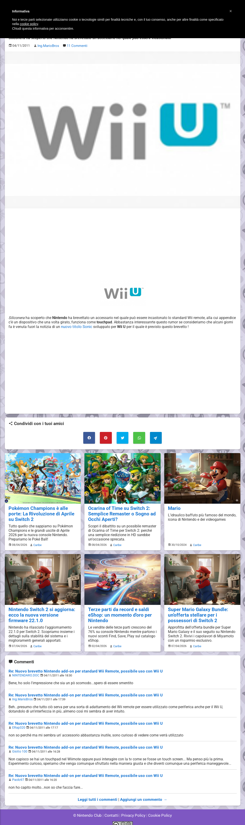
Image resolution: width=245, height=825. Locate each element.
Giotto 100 (19, 746)
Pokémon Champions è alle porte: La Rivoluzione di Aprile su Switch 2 (42, 512)
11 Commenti (76, 45)
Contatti (112, 809)
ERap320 (18, 722)
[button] (230, 11)
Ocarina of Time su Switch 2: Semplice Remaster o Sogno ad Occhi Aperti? (119, 512)
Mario (173, 506)
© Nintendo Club (89, 809)
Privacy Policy (132, 809)
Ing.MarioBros (21, 694)
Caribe (37, 542)
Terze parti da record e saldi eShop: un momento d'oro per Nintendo (117, 612)
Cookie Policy (158, 809)
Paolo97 (17, 774)
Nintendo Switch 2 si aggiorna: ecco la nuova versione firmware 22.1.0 (40, 612)
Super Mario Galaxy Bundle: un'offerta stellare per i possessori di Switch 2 (201, 612)
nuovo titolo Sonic (95, 326)
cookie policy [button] (29, 24)
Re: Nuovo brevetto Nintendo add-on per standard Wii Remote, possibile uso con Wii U (79, 667)
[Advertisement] (123, 243)
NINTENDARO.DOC (24, 671)
